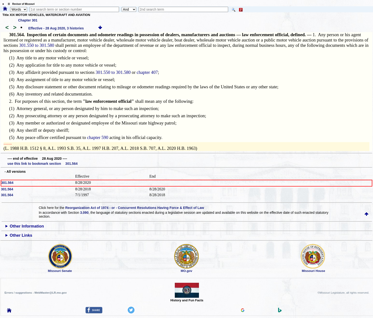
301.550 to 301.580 (36, 45)
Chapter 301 (27, 20)
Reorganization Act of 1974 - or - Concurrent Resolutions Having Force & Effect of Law (134, 208)
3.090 (84, 212)
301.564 (7, 183)
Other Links (21, 235)
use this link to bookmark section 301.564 (42, 164)
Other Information (27, 226)
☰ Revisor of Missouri (20, 4)
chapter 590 (97, 137)
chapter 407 (147, 72)
